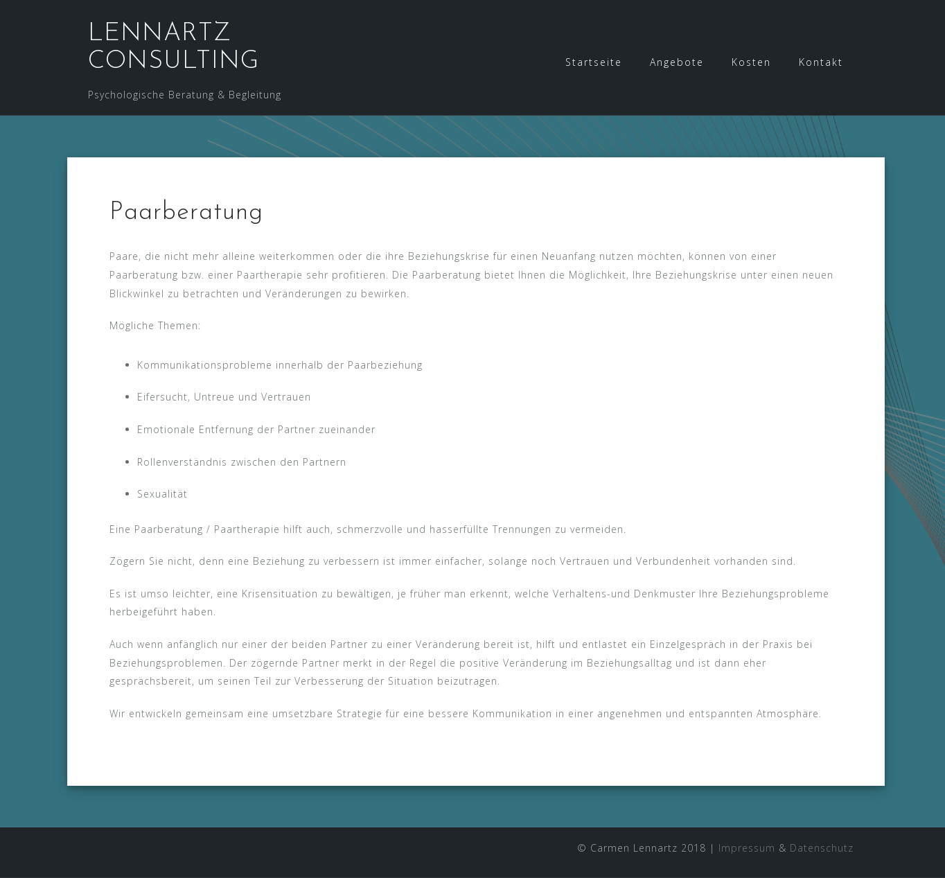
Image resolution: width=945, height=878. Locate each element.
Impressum (746, 847)
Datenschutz (822, 847)
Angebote (677, 62)
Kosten (751, 62)
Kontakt (821, 62)
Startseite (593, 62)
